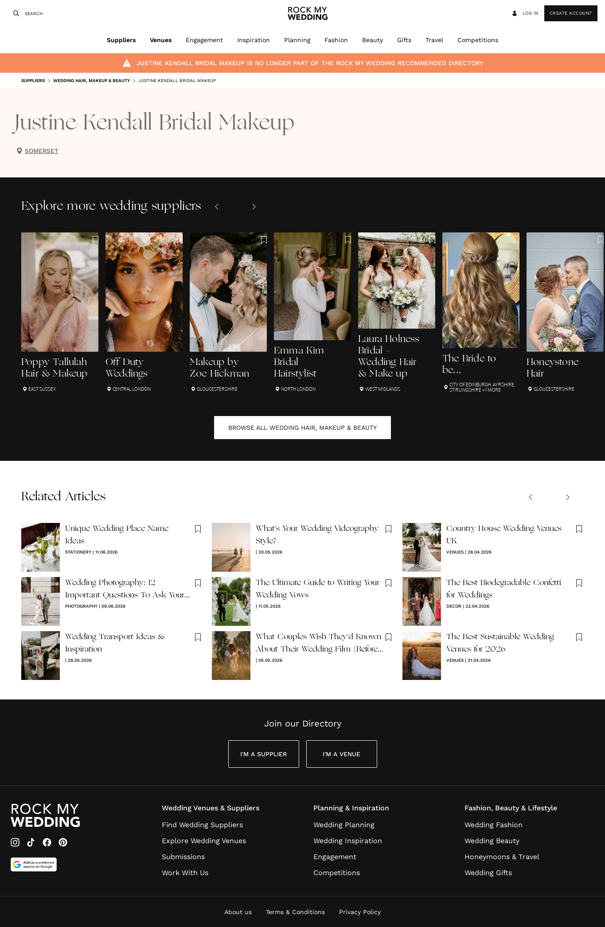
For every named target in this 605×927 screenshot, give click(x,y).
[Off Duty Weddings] (144, 312)
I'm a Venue (341, 754)
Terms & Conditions (295, 911)
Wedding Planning (344, 825)
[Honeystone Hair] (565, 312)
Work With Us (185, 872)
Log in (525, 13)
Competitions (477, 39)
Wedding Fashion (493, 825)
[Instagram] (15, 842)
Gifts (404, 39)
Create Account (571, 13)
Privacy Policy (360, 911)
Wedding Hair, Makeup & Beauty (88, 80)
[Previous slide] (217, 207)
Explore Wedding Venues (204, 841)
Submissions (183, 856)
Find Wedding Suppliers (202, 825)
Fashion (336, 39)
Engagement (204, 39)
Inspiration (253, 39)
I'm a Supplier (263, 754)
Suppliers (121, 39)
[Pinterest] (63, 842)
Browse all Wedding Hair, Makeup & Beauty (302, 427)
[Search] (15, 13)
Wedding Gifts (488, 872)
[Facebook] (47, 842)
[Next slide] (254, 207)
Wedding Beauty (491, 841)
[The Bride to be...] (480, 312)
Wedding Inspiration (347, 841)
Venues (161, 39)
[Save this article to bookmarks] (95, 240)
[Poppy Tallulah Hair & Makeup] (59, 312)
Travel (434, 39)
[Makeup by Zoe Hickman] (228, 312)
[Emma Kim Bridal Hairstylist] (312, 312)
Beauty (372, 39)
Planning (297, 39)
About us (238, 911)
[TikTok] (31, 842)
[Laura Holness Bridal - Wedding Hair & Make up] (396, 312)
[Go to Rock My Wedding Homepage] (45, 815)
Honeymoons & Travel (501, 856)
